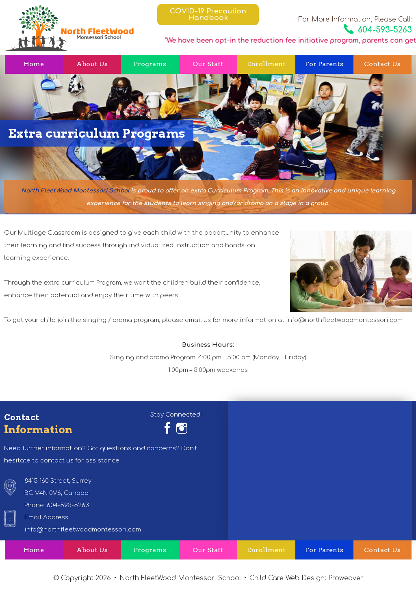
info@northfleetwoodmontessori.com (82, 529)
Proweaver (345, 578)
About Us (92, 64)
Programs (150, 64)
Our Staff (208, 64)
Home (34, 64)
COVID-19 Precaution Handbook (208, 14)
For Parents (324, 64)
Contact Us (382, 64)
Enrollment (266, 64)
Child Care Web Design (287, 578)
